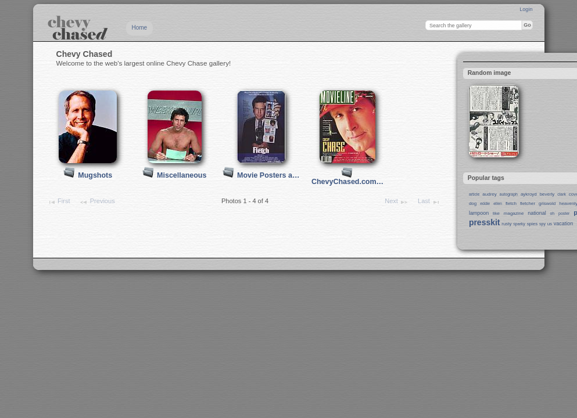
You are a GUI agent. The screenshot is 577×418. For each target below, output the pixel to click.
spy (542, 224)
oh (552, 213)
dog (472, 203)
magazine (514, 213)
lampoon (479, 213)
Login (525, 9)
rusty (506, 223)
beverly (547, 194)
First (58, 202)
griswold (547, 203)
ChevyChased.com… (347, 182)
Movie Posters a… (268, 175)
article (474, 194)
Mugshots (95, 175)
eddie (485, 203)
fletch (511, 203)
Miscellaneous (181, 175)
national (537, 213)
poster (563, 213)
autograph (509, 194)
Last (429, 202)
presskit (484, 222)
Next (396, 202)
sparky (519, 224)
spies (532, 223)
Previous (96, 202)
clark (561, 194)
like (496, 213)
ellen (497, 203)
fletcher (527, 203)
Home (140, 27)
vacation (563, 223)
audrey (489, 194)
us (549, 223)
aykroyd (529, 194)
